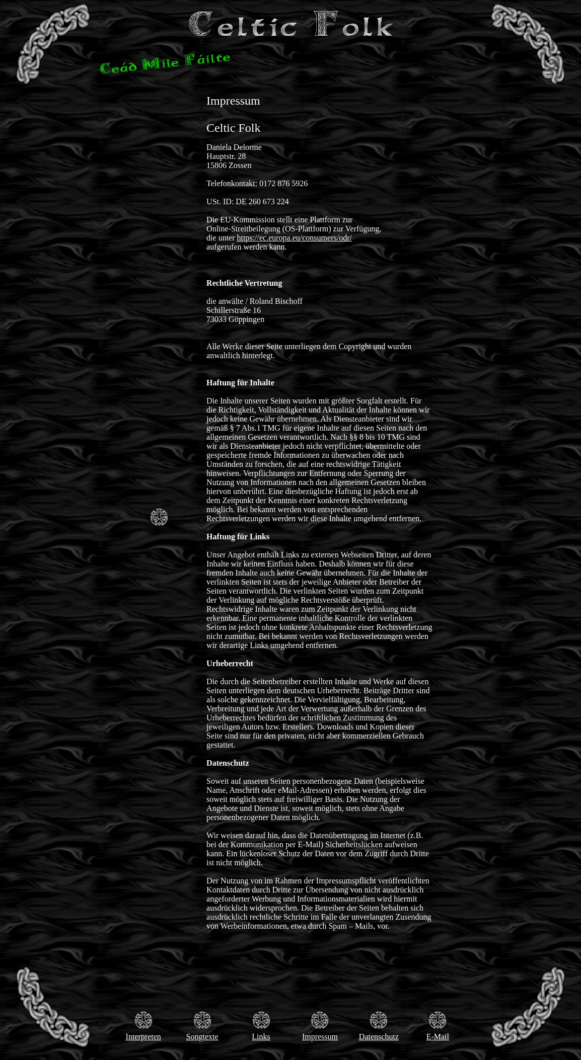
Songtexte (202, 1036)
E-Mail (437, 1036)
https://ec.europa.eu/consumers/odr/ (294, 237)
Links (261, 1036)
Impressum (320, 1036)
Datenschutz (379, 1036)
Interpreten (143, 1036)
